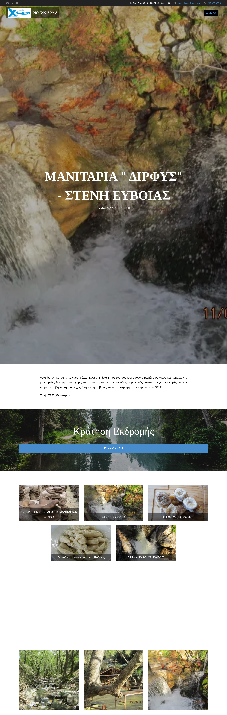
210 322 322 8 (214, 3)
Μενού (211, 12)
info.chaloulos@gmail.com (189, 3)
